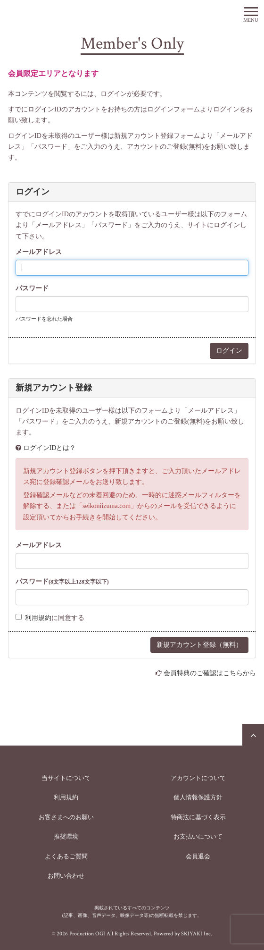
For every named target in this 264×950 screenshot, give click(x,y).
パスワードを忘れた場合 (44, 319)
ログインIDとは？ (49, 447)
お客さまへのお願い (66, 817)
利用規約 (38, 617)
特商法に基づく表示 (198, 817)
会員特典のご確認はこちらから (210, 673)
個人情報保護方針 (198, 797)
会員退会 (198, 856)
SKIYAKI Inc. (196, 933)
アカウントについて (198, 777)
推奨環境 (66, 836)
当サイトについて (66, 777)
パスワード (32, 288)
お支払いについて (198, 836)
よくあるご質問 (66, 856)
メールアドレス (39, 251)
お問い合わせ (66, 875)
